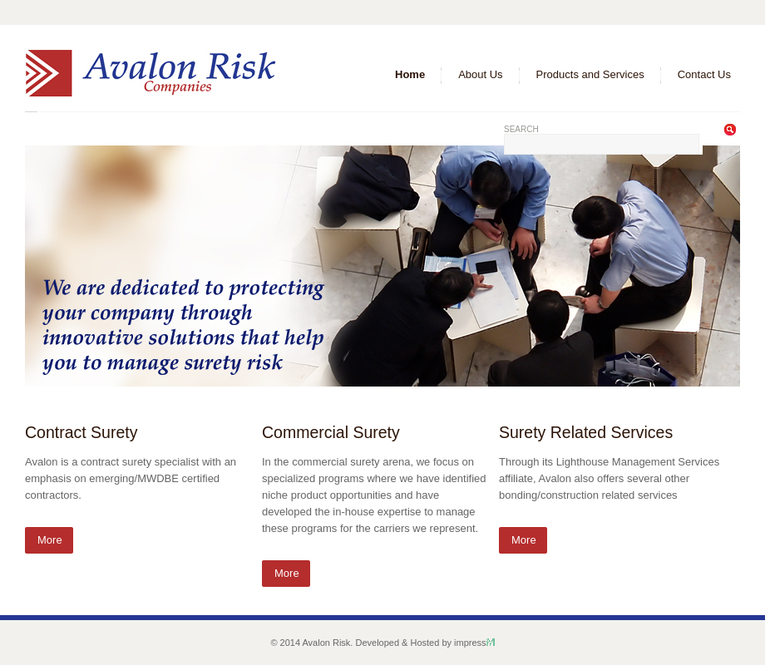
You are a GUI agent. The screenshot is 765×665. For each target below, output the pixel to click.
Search (521, 129)
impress (474, 643)
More (49, 540)
